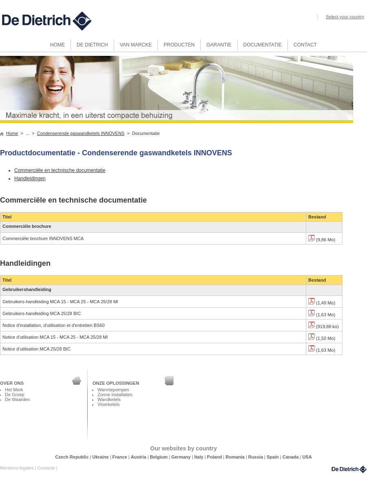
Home (12, 133)
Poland (215, 456)
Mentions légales (17, 467)
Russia (256, 456)
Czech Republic (72, 456)
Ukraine (101, 456)
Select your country (345, 16)
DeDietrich (349, 469)
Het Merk (14, 389)
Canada (291, 456)
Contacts (46, 467)
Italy (200, 456)
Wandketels (109, 399)
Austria (139, 456)
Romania (236, 456)
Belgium (159, 456)
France (120, 456)
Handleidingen (30, 178)
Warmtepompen (113, 389)
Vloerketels (108, 404)
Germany (181, 456)
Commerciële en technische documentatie (59, 170)
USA (307, 456)
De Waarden (17, 399)
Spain (273, 456)
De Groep (14, 394)
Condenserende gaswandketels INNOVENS (80, 133)
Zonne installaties (114, 394)
